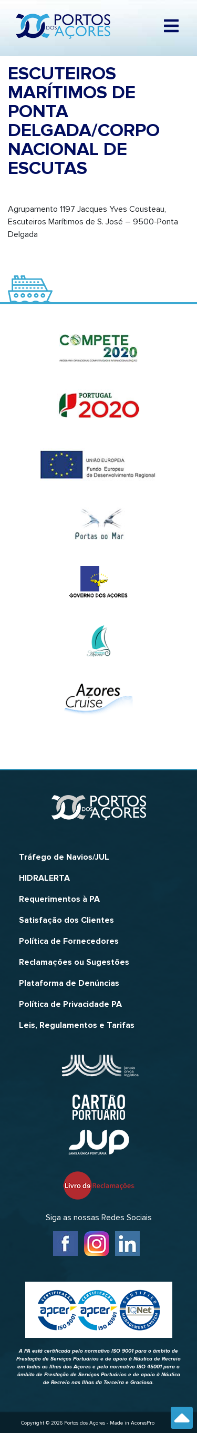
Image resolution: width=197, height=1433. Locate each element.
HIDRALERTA (44, 878)
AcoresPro (142, 1423)
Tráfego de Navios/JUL (64, 857)
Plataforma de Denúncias (69, 983)
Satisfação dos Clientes (66, 920)
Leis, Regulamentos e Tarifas (76, 1025)
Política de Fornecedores (69, 941)
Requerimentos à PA (59, 899)
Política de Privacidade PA (70, 1004)
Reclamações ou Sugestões (74, 962)
